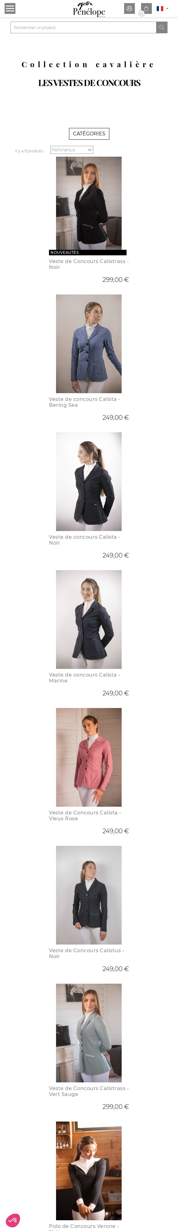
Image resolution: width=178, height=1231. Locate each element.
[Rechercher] (83, 27)
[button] (13, 1220)
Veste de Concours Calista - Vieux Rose (85, 815)
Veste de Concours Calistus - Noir (86, 953)
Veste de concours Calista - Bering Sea (84, 402)
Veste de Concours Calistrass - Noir (89, 264)
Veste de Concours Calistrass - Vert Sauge (89, 1091)
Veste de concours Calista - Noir (84, 540)
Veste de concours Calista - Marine (84, 678)
